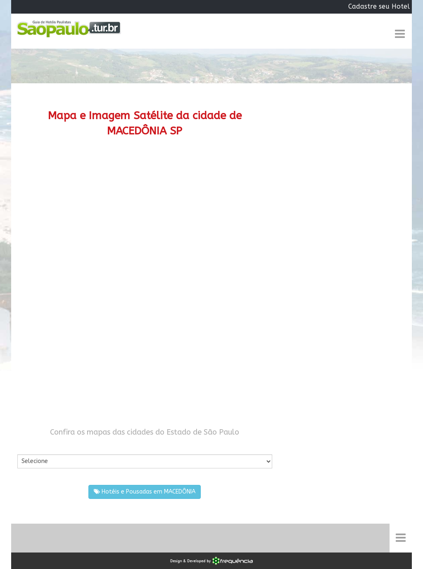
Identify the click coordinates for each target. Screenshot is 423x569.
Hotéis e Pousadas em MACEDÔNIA (144, 491)
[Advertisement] (144, 217)
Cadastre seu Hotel (379, 6)
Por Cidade (31, 446)
